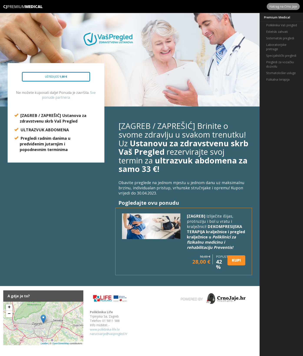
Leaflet (44, 343)
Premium (14, 6)
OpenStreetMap (60, 343)
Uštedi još (52, 78)
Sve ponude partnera (69, 95)
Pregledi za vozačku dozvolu (280, 64)
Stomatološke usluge (281, 73)
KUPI (236, 260)
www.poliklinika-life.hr (105, 329)
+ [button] (9, 307)
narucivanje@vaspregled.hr (108, 334)
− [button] (9, 314)
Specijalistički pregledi (281, 55)
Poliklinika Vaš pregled (281, 25)
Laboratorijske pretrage (276, 47)
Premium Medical (277, 17)
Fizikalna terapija (278, 79)
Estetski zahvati (277, 32)
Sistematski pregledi (280, 38)
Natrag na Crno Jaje (283, 6)
